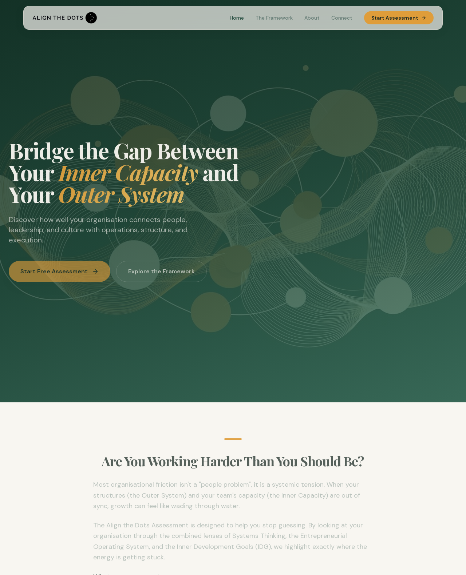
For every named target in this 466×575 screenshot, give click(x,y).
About (312, 18)
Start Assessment (398, 18)
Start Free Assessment (59, 273)
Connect (341, 18)
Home (237, 18)
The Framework (274, 18)
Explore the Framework (161, 273)
